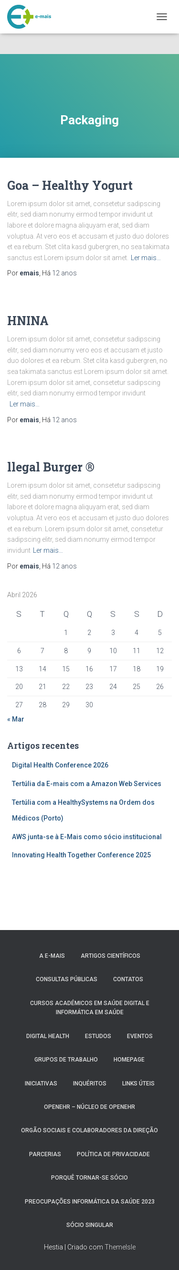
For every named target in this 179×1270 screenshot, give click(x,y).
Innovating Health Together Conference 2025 (81, 855)
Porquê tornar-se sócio (89, 1177)
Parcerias (45, 1154)
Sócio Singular (89, 1225)
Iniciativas (41, 1083)
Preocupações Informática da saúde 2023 (90, 1201)
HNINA (28, 320)
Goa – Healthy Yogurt (70, 185)
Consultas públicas (66, 979)
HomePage (129, 1059)
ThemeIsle (120, 1247)
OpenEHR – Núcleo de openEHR (89, 1107)
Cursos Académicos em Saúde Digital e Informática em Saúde (89, 1008)
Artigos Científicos (110, 955)
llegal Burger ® (51, 467)
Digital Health (47, 1036)
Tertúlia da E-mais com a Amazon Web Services (86, 784)
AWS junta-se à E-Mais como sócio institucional (87, 837)
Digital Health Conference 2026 (60, 765)
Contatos (128, 979)
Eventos (140, 1036)
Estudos (98, 1036)
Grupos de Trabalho (66, 1059)
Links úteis (138, 1083)
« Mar (15, 719)
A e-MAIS (52, 955)
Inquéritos (89, 1083)
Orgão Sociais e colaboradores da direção (89, 1130)
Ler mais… (146, 258)
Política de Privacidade (113, 1154)
